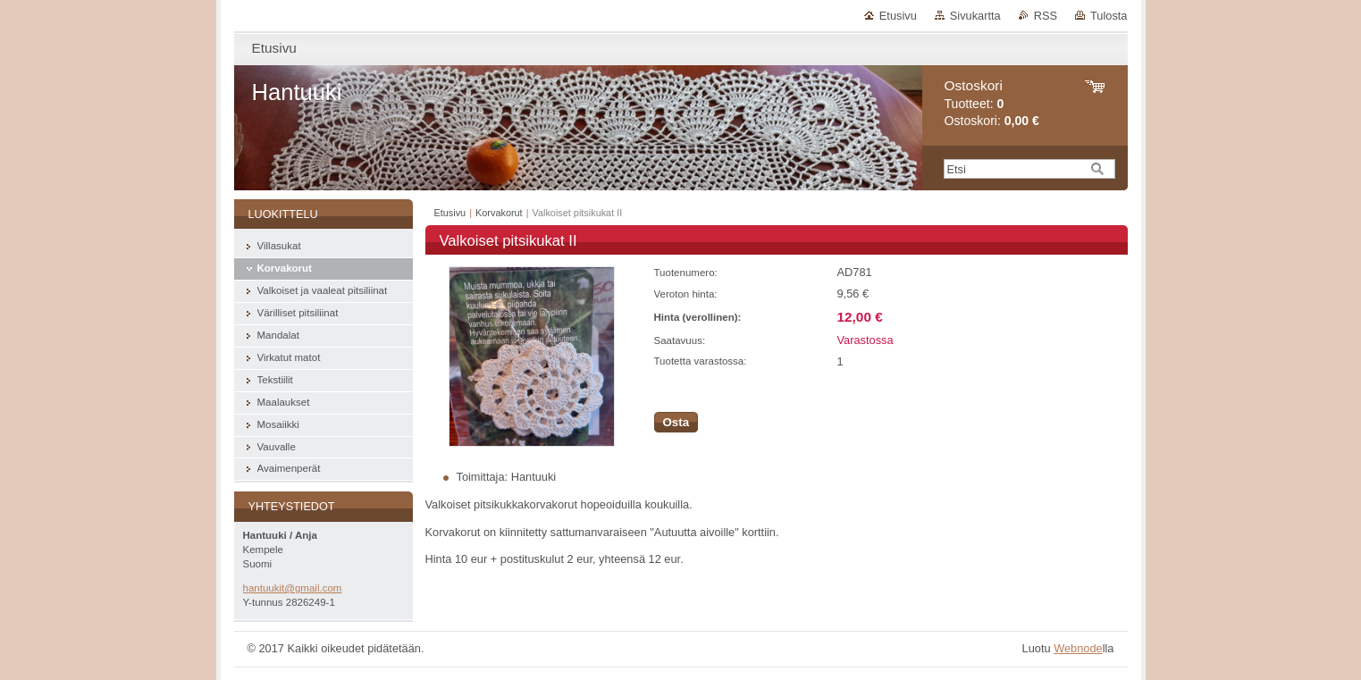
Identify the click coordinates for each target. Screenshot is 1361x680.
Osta (676, 422)
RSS (1045, 15)
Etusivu (898, 15)
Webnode (1078, 648)
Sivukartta (975, 15)
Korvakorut (499, 212)
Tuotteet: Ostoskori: (992, 103)
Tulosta (1109, 15)
